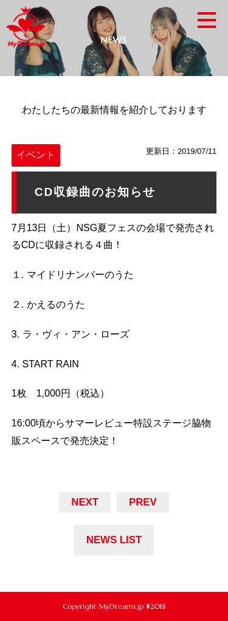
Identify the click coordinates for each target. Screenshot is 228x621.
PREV (143, 502)
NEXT (84, 502)
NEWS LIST (114, 540)
